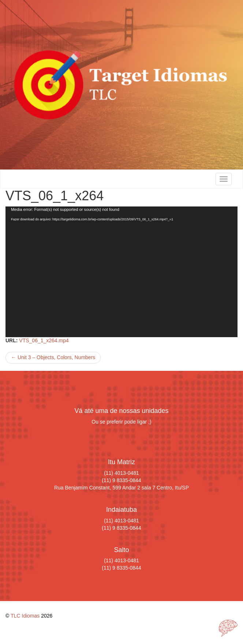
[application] (121, 271)
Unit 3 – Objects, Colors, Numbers (53, 357)
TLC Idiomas (25, 616)
